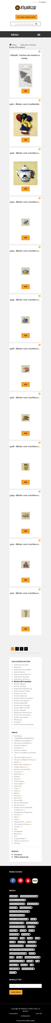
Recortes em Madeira (23, 743)
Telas (17, 788)
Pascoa (18, 795)
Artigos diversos (21, 767)
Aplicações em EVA (21, 665)
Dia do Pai (17, 798)
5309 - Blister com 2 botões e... (25, 495)
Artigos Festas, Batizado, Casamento (23, 808)
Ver (25, 91)
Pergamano (18, 831)
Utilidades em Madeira (23, 741)
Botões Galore (19, 672)
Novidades (18, 736)
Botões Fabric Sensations (23, 698)
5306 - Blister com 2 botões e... (25, 349)
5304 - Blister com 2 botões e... (25, 251)
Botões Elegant (20, 684)
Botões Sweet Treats (22, 691)
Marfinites (19, 774)
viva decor (18, 855)
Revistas (17, 843)
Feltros (16, 819)
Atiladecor (25, 1009)
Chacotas (18, 772)
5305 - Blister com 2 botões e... (25, 300)
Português (42, 2)
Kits (15, 829)
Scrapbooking (20, 838)
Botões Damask (20, 710)
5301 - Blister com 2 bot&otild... (25, 104)
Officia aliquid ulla (21, 857)
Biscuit (17, 779)
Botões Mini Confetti (22, 708)
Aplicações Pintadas (21, 677)
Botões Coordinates (21, 701)
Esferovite (18, 786)
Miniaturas (18, 720)
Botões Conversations (22, 715)
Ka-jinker (17, 722)
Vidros (17, 791)
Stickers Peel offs (21, 841)
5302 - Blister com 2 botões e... (25, 153)
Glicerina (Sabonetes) (23, 757)
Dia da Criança (19, 805)
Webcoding (30, 1021)
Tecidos (18, 826)
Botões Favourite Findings (24, 724)
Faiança (17, 776)
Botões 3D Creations (22, 681)
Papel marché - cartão (23, 822)
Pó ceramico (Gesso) (23, 824)
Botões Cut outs (20, 693)
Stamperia (19, 748)
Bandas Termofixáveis (22, 769)
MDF (17, 817)
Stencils (18, 815)
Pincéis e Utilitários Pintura (25, 760)
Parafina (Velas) (21, 745)
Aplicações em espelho (22, 670)
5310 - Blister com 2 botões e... (25, 544)
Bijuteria (18, 834)
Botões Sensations (21, 717)
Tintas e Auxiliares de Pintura (25, 754)
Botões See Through (22, 705)
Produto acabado (20, 750)
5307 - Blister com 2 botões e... (25, 397)
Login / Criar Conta (26, 17)
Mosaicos (17, 667)
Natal (17, 793)
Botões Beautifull (20, 703)
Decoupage (19, 784)
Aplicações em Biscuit (22, 674)
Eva (15, 836)
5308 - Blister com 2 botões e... (25, 446)
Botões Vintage (20, 686)
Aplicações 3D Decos (22, 679)
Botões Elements (20, 696)
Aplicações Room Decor (23, 712)
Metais (17, 762)
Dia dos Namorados (21, 803)
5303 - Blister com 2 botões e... (25, 202)
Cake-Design (19, 781)
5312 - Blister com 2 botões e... (25, 593)
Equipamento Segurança (23, 812)
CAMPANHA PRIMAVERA (24, 738)
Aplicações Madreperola (23, 689)
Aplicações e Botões (23, 764)
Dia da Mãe (18, 800)
